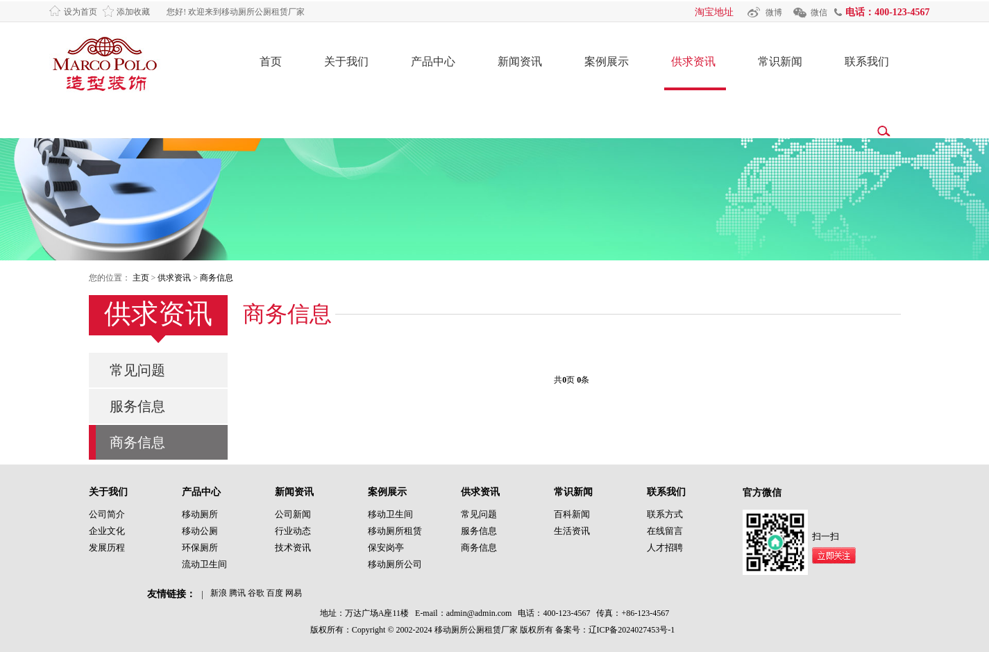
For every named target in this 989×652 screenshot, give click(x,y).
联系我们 (867, 61)
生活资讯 (572, 531)
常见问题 (137, 370)
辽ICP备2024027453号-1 (632, 630)
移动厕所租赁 (395, 531)
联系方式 (665, 514)
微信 (819, 12)
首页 (271, 61)
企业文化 (107, 531)
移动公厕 (200, 531)
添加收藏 (133, 12)
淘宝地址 (714, 12)
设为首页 (80, 12)
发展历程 (107, 547)
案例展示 (606, 61)
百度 (275, 593)
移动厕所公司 (395, 564)
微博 (774, 12)
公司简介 (107, 514)
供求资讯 (693, 61)
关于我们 (346, 61)
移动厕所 (200, 514)
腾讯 (237, 593)
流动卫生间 (204, 564)
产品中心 (433, 61)
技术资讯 (293, 547)
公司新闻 (293, 514)
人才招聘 (665, 547)
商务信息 (216, 278)
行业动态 (293, 531)
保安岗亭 (386, 547)
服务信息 (137, 406)
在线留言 (665, 531)
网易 (293, 593)
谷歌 (256, 593)
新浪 (218, 593)
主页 (141, 278)
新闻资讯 (520, 61)
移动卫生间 (390, 514)
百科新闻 (572, 514)
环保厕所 (200, 547)
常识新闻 (780, 61)
